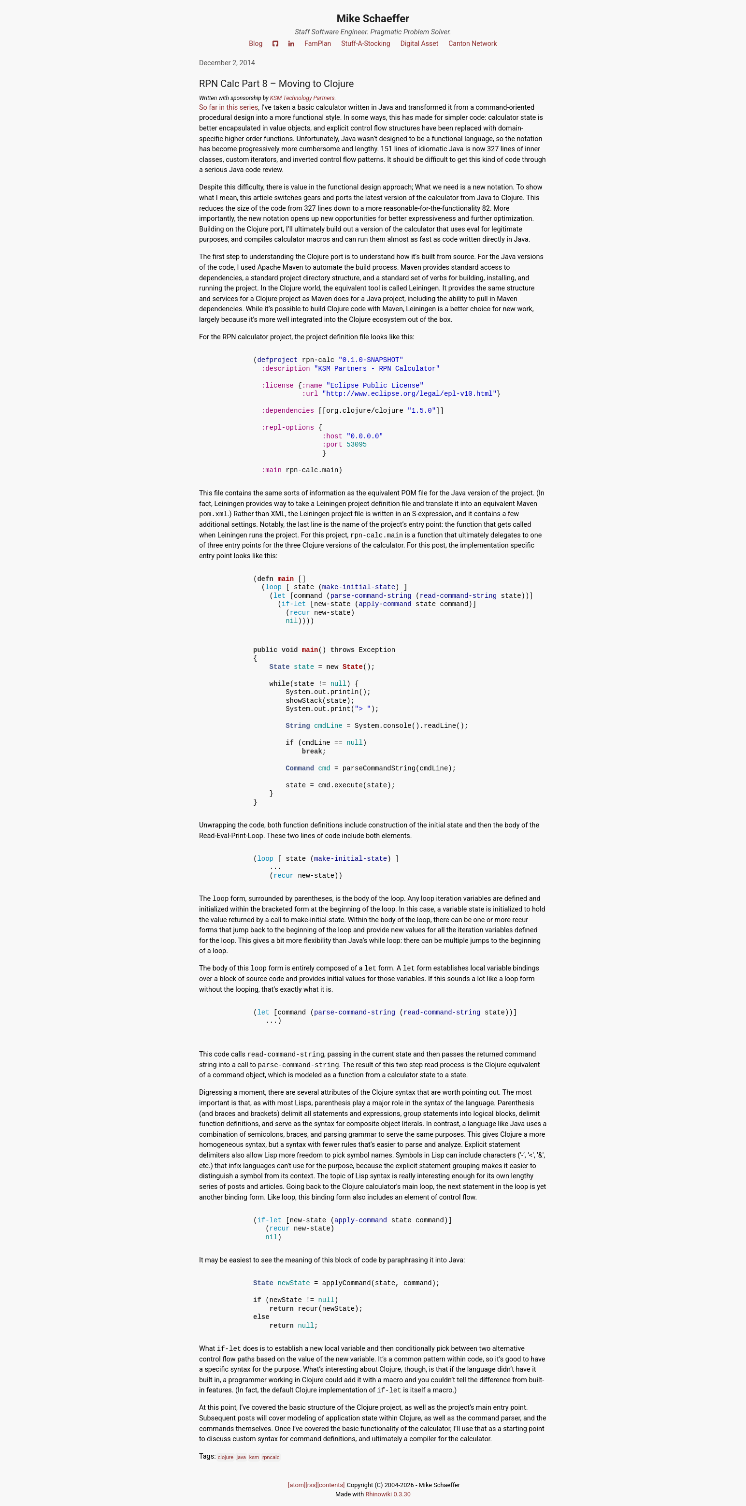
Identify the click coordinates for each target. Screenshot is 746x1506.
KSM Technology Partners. (303, 98)
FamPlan (317, 43)
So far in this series (228, 107)
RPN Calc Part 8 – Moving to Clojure (276, 83)
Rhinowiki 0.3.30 (388, 1494)
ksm (254, 1457)
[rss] (311, 1485)
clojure (225, 1457)
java (241, 1457)
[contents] (331, 1485)
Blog (255, 43)
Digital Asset (420, 43)
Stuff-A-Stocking (365, 43)
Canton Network (472, 43)
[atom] (296, 1485)
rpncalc (270, 1457)
